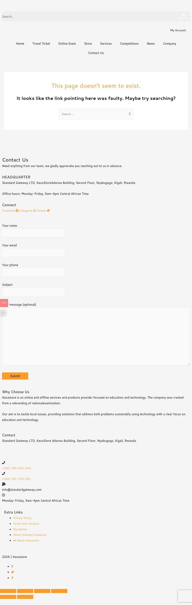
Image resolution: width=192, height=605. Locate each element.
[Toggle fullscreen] (42, 597)
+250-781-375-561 (17, 485)
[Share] (25, 597)
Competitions (129, 44)
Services (106, 44)
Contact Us (96, 53)
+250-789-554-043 (17, 474)
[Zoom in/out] (59, 597)
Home (20, 44)
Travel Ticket (41, 44)
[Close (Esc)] (8, 597)
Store (88, 44)
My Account (177, 30)
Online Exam (67, 44)
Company (169, 44)
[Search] (183, 17)
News (151, 44)
